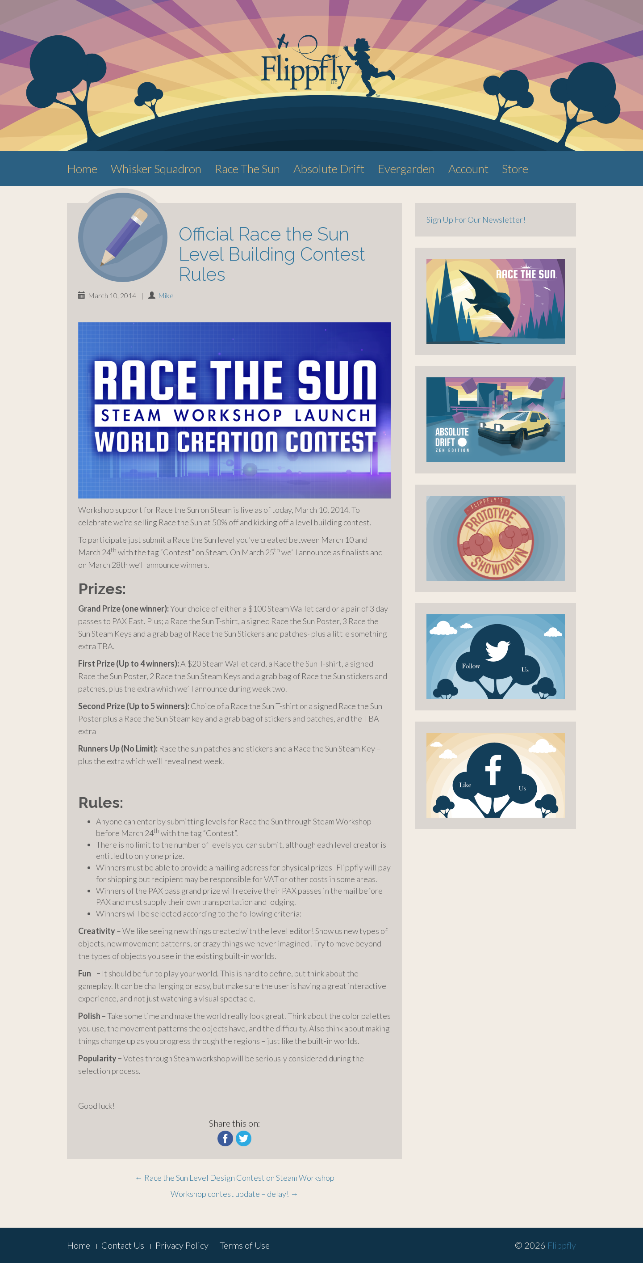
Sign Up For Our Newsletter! (476, 219)
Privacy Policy (182, 1245)
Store (515, 168)
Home (82, 168)
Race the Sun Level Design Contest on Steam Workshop (234, 1178)
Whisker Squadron (156, 168)
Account (468, 168)
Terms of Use (245, 1245)
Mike (166, 295)
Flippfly (561, 1245)
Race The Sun (247, 168)
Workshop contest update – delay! (234, 1194)
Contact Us (122, 1245)
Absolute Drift (328, 168)
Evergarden (406, 168)
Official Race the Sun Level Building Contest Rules (272, 254)
